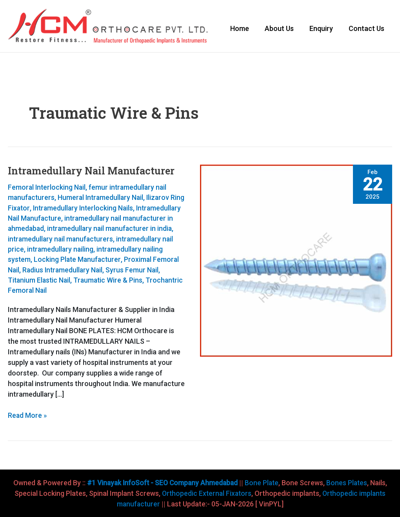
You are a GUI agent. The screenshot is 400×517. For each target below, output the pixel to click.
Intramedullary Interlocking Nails (100, 209)
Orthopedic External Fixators (206, 493)
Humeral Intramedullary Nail (103, 198)
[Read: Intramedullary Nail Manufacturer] (296, 261)
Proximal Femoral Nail (89, 270)
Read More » (27, 415)
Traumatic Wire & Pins (58, 291)
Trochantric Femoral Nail (135, 291)
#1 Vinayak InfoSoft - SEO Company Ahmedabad (161, 483)
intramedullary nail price (97, 250)
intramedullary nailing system (77, 260)
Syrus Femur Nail (97, 280)
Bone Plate (262, 483)
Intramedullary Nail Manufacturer (93, 171)
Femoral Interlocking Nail (47, 188)
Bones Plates (349, 483)
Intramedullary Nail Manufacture (59, 219)
